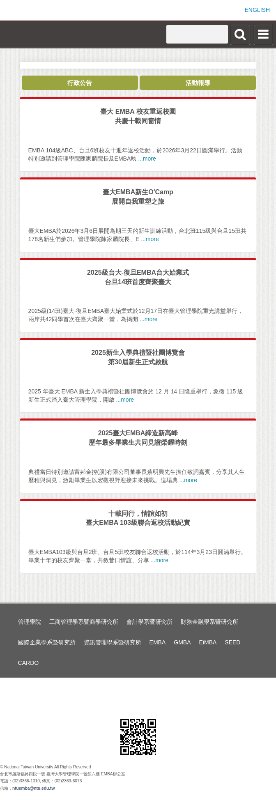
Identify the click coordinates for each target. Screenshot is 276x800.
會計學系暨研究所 (149, 621)
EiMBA (208, 642)
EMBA (158, 642)
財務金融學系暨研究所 (209, 621)
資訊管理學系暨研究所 (112, 642)
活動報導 (198, 82)
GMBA (182, 642)
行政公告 (79, 82)
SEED (232, 642)
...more (147, 158)
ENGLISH (257, 10)
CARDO (28, 663)
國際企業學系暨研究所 (47, 642)
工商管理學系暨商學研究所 (83, 621)
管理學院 (29, 621)
